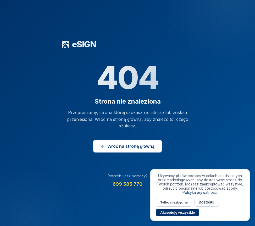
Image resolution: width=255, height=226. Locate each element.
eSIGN (79, 44)
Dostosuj (206, 202)
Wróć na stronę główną (127, 146)
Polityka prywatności (200, 192)
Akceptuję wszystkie (177, 212)
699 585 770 (127, 184)
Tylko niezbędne (174, 202)
